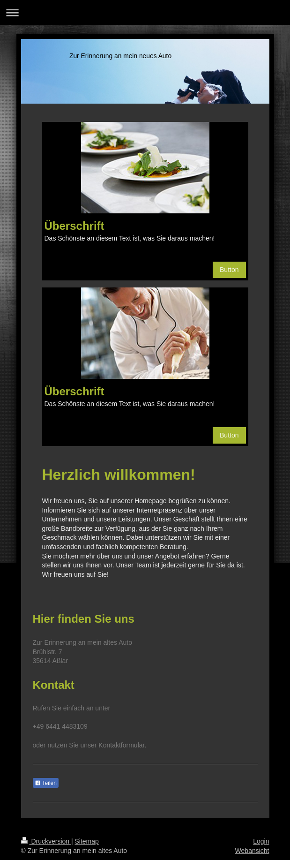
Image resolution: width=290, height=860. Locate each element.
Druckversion (46, 841)
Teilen (46, 783)
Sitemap (87, 841)
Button (229, 269)
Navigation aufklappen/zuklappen (145, 12)
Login (261, 841)
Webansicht (252, 850)
